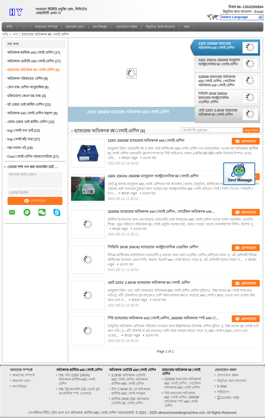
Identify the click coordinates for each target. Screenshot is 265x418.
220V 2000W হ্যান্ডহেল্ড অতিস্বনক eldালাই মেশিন (216, 46)
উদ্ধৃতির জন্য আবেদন (237, 12)
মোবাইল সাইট (228, 398)
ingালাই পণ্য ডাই (20, 131)
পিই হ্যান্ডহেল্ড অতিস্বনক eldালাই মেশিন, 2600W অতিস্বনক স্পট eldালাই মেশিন (163, 318)
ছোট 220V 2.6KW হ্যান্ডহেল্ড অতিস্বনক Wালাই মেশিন (217, 112)
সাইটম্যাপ (223, 392)
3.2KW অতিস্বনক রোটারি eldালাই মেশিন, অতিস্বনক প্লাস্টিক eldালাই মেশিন (129, 379)
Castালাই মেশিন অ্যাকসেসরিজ (29, 157)
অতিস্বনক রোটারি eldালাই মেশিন (30, 61)
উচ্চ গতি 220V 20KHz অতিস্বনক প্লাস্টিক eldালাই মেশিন (77, 379)
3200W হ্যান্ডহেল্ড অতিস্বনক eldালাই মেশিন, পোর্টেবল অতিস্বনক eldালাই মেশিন (216, 81)
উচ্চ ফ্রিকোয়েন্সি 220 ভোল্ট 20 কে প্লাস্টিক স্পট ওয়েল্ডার (79, 391)
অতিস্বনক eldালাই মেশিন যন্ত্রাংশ (29, 113)
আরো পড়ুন (129, 158)
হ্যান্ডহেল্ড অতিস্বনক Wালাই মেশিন (30, 70)
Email (258, 12)
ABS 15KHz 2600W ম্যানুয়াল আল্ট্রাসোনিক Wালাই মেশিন (219, 62)
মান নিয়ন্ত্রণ (100, 27)
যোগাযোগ (35, 201)
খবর (187, 27)
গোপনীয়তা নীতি (39, 413)
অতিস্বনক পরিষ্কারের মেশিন (25, 79)
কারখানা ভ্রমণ (75, 27)
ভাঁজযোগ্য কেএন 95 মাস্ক (24, 96)
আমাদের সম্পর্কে (46, 27)
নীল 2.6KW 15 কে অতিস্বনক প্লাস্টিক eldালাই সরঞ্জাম (130, 391)
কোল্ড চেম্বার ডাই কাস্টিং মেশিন (27, 122)
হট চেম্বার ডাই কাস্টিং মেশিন (25, 105)
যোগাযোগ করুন (126, 27)
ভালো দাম (149, 158)
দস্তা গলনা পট (16, 148)
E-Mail (222, 386)
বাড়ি (9, 27)
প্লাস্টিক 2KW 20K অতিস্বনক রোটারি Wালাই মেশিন (130, 401)
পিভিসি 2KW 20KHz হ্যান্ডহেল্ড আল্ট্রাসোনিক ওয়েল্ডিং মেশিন (213, 98)
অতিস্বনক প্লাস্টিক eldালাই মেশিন (30, 53)
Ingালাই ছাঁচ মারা (20, 139)
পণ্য (23, 27)
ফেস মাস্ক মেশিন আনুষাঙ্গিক (25, 87)
